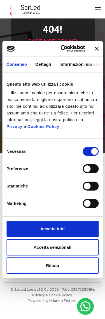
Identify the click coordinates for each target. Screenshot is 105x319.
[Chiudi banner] (97, 49)
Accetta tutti (52, 228)
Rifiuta (52, 265)
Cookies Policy (43, 126)
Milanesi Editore (62, 301)
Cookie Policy (60, 295)
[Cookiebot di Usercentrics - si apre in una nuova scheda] (63, 48)
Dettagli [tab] (43, 64)
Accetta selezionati (52, 247)
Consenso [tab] (16, 64)
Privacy (14, 126)
